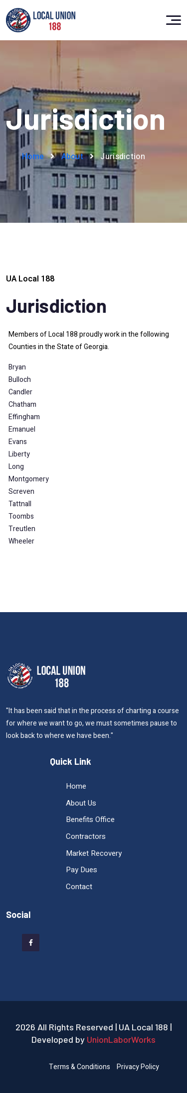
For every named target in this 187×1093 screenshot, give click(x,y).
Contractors (86, 836)
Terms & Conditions (79, 1067)
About (72, 157)
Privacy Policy (138, 1067)
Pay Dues (81, 869)
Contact (79, 886)
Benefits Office (90, 819)
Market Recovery (94, 853)
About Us (81, 803)
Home (33, 157)
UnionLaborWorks (121, 1039)
